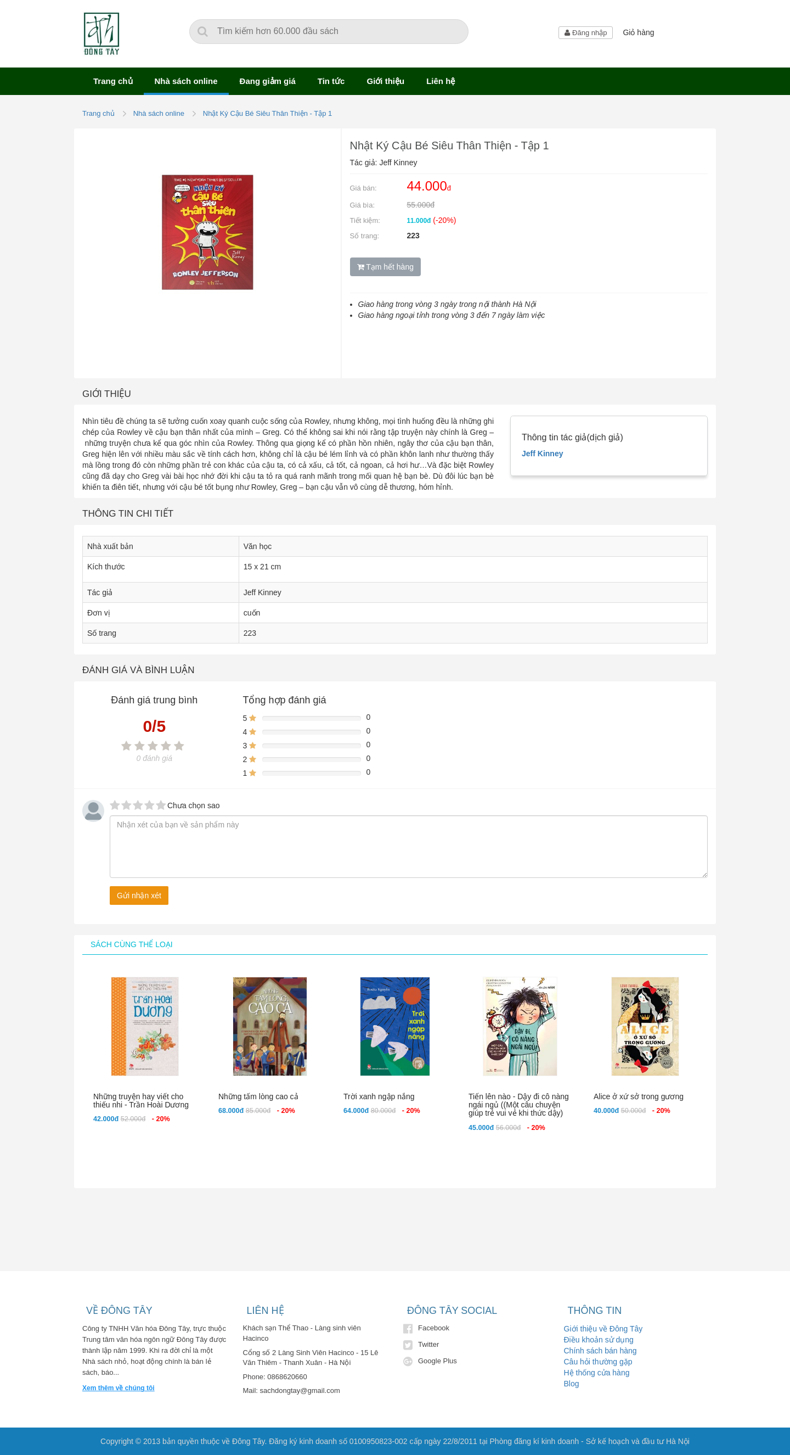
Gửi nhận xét (139, 895)
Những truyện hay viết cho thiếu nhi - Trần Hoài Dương (141, 1100)
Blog (571, 1383)
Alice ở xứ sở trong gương (639, 1096)
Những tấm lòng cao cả (258, 1096)
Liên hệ (440, 81)
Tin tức (331, 81)
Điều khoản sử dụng (599, 1339)
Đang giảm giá (268, 81)
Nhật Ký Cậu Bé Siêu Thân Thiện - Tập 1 (267, 113)
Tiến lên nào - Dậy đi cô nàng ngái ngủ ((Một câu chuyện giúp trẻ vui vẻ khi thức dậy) (519, 1105)
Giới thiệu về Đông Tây (603, 1328)
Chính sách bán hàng (600, 1350)
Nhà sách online (186, 81)
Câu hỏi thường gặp (598, 1361)
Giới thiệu (385, 81)
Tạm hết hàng (385, 266)
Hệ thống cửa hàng (597, 1372)
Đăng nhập (586, 33)
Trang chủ (113, 81)
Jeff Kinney (542, 453)
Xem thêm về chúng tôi (118, 1388)
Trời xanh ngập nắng (379, 1096)
